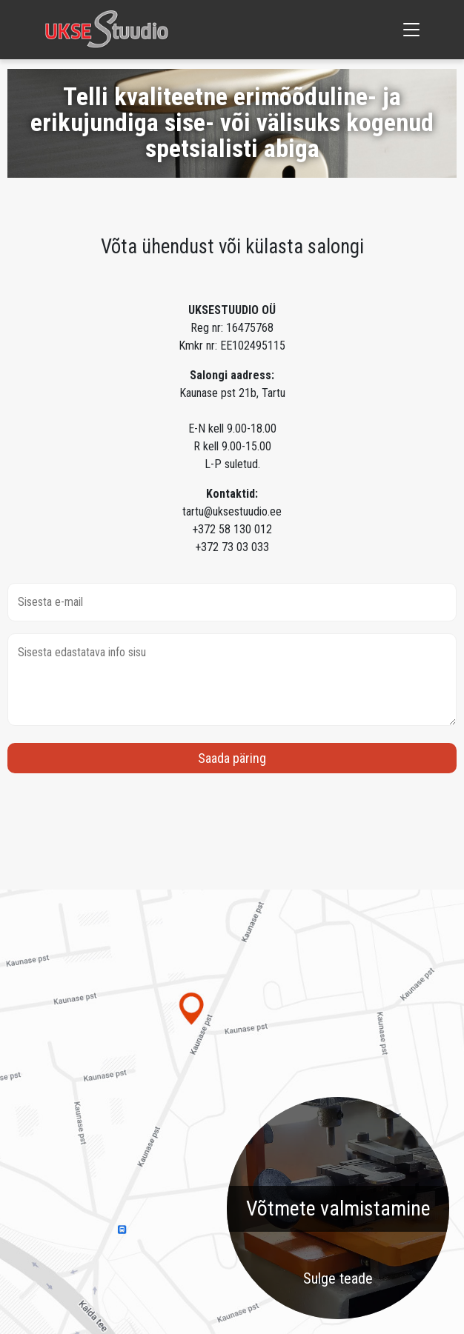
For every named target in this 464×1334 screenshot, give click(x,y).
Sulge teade (338, 1278)
